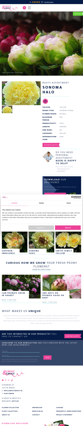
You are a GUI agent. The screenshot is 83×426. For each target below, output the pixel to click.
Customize (41, 227)
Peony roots (10, 72)
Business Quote (52, 145)
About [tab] (69, 203)
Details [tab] (41, 203)
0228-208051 (61, 171)
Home (3, 72)
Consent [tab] (14, 203)
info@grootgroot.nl (14, 411)
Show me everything (41, 245)
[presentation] (57, 372)
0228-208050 (9, 414)
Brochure (76, 13)
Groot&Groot (6, 6)
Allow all (68, 227)
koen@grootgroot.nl (64, 169)
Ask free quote (71, 356)
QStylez (15, 421)
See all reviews (48, 2)
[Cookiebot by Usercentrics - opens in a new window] (72, 197)
